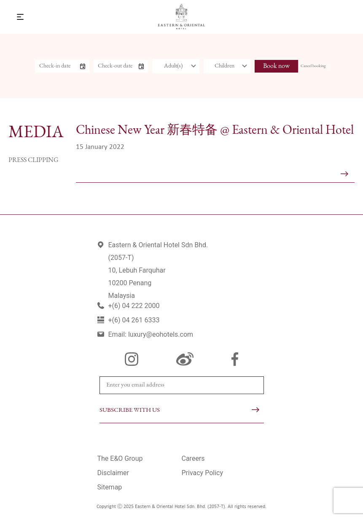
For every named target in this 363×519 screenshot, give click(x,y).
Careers (193, 458)
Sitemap (109, 487)
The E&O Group (120, 458)
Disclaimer (113, 473)
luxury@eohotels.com (160, 334)
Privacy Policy (202, 473)
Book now (276, 66)
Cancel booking (313, 66)
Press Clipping (33, 160)
